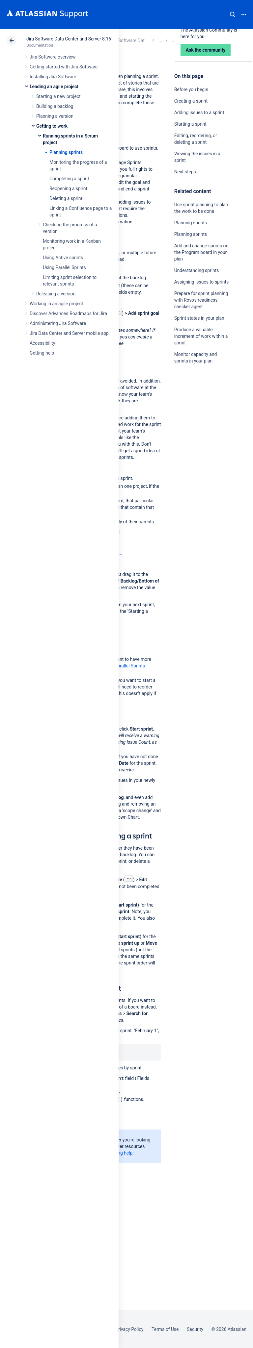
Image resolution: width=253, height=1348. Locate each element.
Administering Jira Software (58, 323)
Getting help (42, 353)
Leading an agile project (54, 86)
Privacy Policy (129, 1329)
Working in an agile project (56, 303)
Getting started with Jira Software (64, 66)
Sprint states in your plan (199, 318)
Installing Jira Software (53, 76)
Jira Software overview (53, 57)
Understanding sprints (196, 270)
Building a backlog (54, 106)
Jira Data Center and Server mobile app (69, 333)
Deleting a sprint (65, 198)
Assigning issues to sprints (201, 282)
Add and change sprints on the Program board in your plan (201, 252)
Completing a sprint (69, 178)
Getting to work (52, 126)
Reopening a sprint (68, 188)
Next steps (185, 171)
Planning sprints (66, 152)
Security (195, 1329)
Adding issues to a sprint (199, 112)
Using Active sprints (63, 257)
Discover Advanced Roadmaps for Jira (68, 313)
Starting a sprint (190, 124)
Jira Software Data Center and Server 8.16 (68, 38)
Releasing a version (55, 293)
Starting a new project (58, 96)
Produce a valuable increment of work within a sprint (201, 336)
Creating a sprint (191, 101)
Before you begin (191, 89)
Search (232, 14)
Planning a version (54, 116)
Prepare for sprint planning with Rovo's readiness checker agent (201, 300)
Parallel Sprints (130, 665)
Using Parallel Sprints (64, 267)
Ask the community (197, 425)
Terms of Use (165, 1329)
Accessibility (42, 343)
